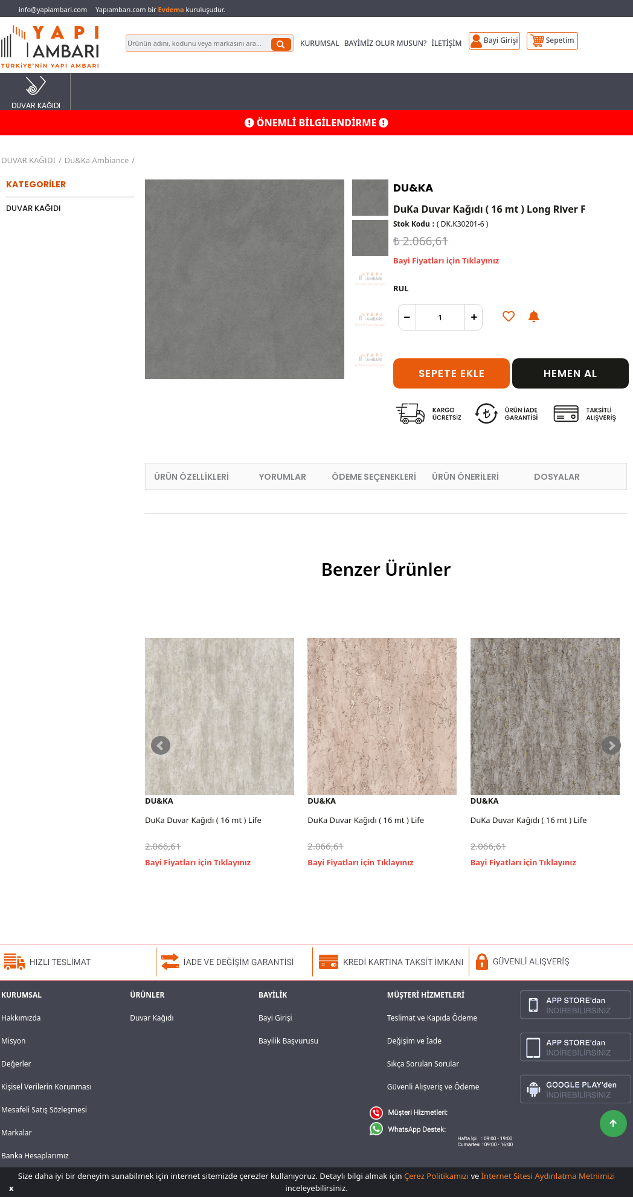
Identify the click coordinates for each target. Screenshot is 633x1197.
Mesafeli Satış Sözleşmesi (44, 1110)
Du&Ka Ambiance (97, 160)
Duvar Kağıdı (151, 1018)
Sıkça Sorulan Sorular (423, 1064)
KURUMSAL (319, 43)
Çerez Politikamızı (436, 1175)
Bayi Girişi (275, 1018)
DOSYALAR (557, 477)
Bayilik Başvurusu (288, 1041)
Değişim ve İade (414, 1041)
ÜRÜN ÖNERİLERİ (465, 477)
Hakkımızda (21, 1018)
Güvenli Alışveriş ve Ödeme (433, 1087)
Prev (160, 745)
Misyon (13, 1041)
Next (611, 745)
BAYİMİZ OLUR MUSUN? (385, 43)
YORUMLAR (282, 477)
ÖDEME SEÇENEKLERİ (374, 477)
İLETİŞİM (446, 43)
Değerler (16, 1064)
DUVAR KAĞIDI (35, 92)
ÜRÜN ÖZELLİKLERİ (191, 477)
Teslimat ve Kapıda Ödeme (432, 1018)
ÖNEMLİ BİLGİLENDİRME (317, 122)
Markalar (16, 1133)
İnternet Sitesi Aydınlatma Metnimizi (548, 1175)
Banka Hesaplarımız (35, 1155)
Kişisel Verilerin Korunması (46, 1087)
